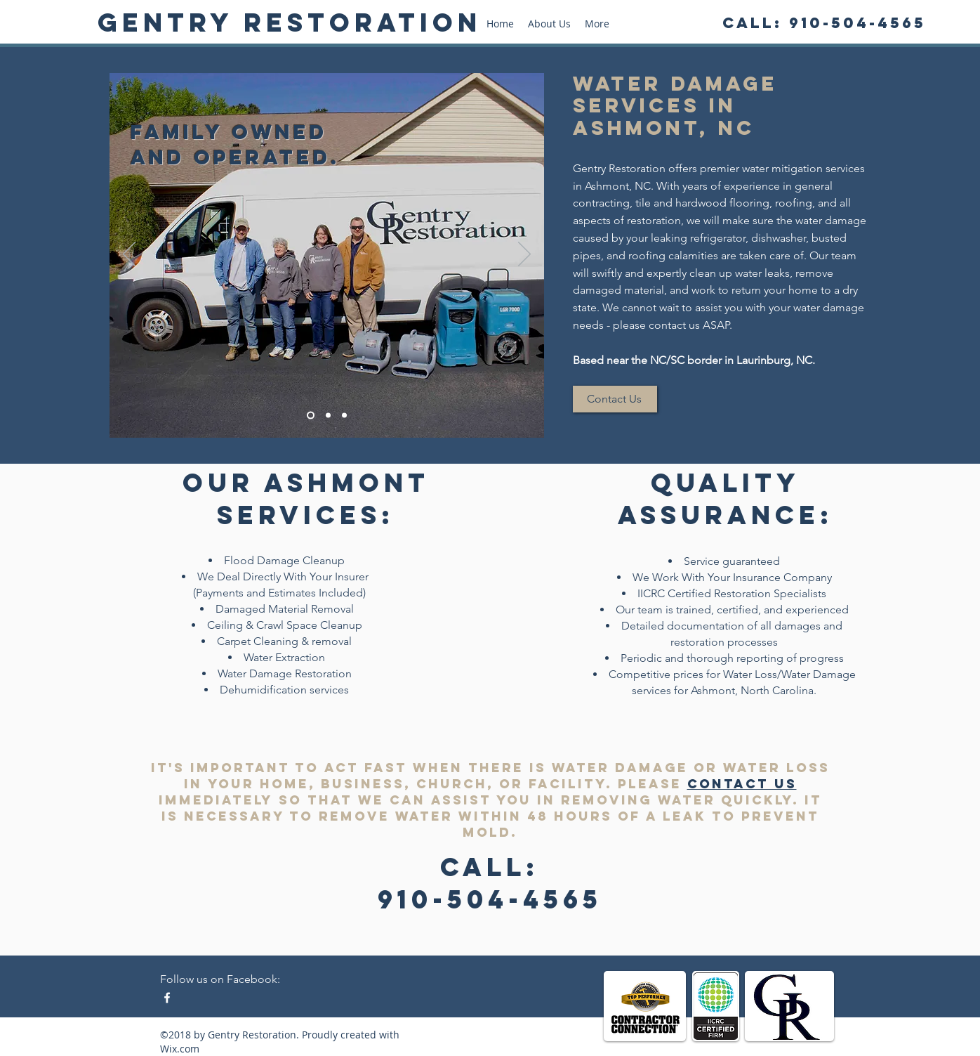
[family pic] (310, 415)
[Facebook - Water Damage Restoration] (167, 998)
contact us (742, 784)
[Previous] (129, 255)
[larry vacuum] (344, 415)
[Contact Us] (615, 399)
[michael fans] (328, 415)
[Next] (524, 255)
